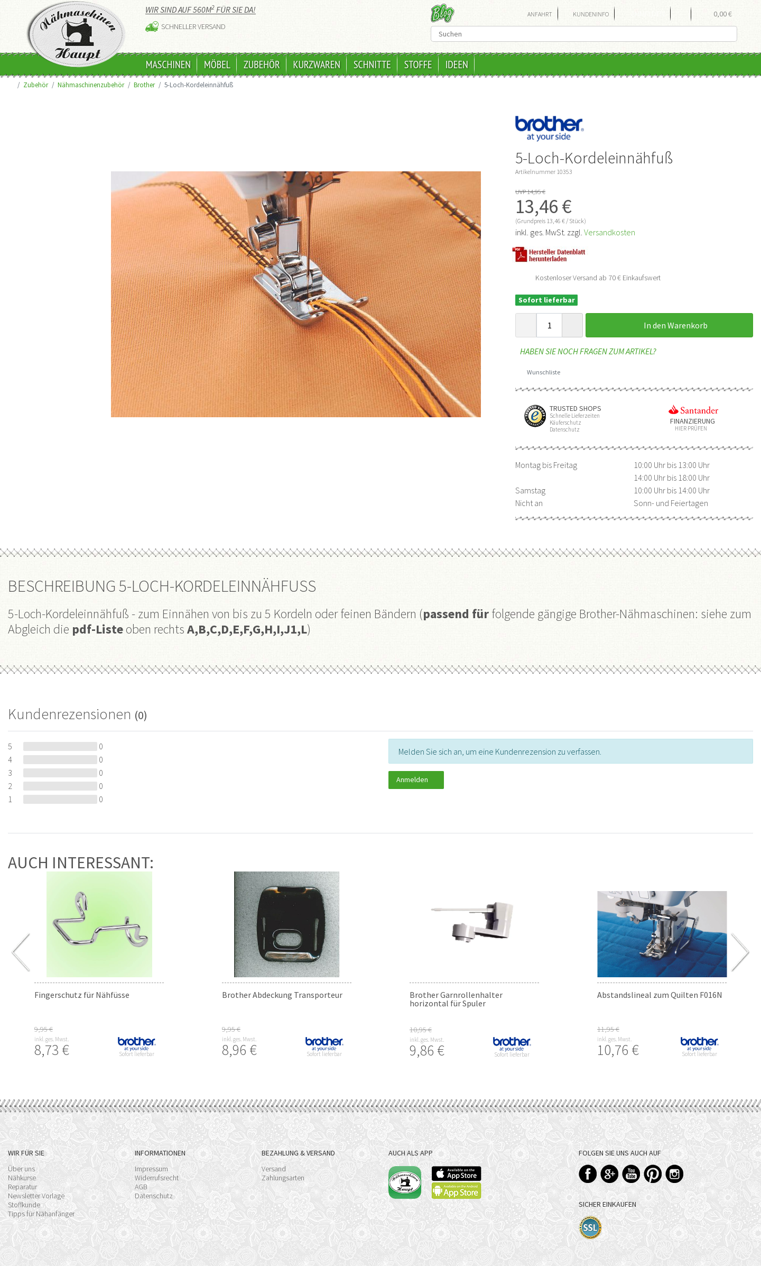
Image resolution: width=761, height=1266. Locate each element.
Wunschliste (539, 372)
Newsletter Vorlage (36, 1195)
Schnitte (372, 64)
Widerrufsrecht (157, 1177)
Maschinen (168, 64)
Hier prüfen (688, 428)
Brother (144, 84)
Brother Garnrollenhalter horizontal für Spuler (456, 998)
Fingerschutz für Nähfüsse (81, 994)
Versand (274, 1168)
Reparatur (22, 1186)
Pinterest (653, 1173)
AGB (141, 1186)
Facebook (588, 1173)
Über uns (21, 1168)
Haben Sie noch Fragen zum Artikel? (585, 351)
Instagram (674, 1173)
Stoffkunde (24, 1204)
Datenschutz (154, 1195)
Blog (442, 13)
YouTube (631, 1173)
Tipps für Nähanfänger (41, 1213)
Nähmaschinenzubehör (91, 84)
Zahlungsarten (283, 1177)
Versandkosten (609, 232)
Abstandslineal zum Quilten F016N (659, 994)
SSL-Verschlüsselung (590, 1228)
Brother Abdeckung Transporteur (282, 994)
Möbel (217, 64)
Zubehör (262, 64)
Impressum (151, 1168)
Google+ (609, 1173)
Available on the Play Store (456, 1190)
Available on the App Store (456, 1173)
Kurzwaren (316, 64)
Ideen (457, 64)
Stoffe (418, 64)
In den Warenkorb (670, 325)
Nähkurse (22, 1177)
